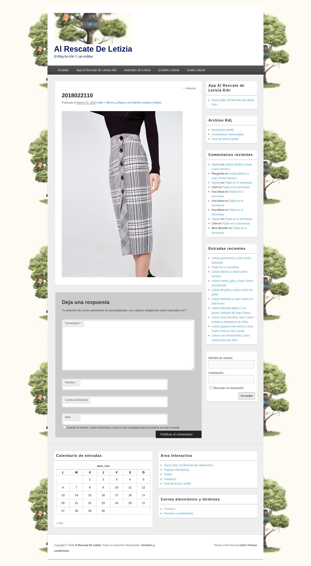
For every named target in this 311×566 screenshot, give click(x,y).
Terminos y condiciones (178, 513)
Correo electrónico (76, 399)
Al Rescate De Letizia (93, 49)
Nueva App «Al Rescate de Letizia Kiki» (188, 465)
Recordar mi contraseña (229, 388)
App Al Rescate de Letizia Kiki (96, 70)
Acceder (63, 70)
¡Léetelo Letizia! (168, 70)
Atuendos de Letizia (137, 70)
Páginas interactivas (176, 469)
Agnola (216, 164)
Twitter (168, 474)
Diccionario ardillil (222, 129)
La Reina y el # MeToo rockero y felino (137, 102)
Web (68, 417)
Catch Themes (248, 545)
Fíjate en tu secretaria (238, 182)
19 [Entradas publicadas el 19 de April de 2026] (143, 495)
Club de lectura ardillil (225, 139)
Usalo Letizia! (196, 70)
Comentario (73, 323)
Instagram (170, 479)
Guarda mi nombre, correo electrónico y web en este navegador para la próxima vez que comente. (123, 427)
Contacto (169, 508)
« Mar (59, 523)
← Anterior (189, 88)
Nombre (70, 382)
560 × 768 (104, 102)
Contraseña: (216, 372)
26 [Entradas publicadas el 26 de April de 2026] (143, 503)
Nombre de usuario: (220, 358)
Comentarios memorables (228, 134)
